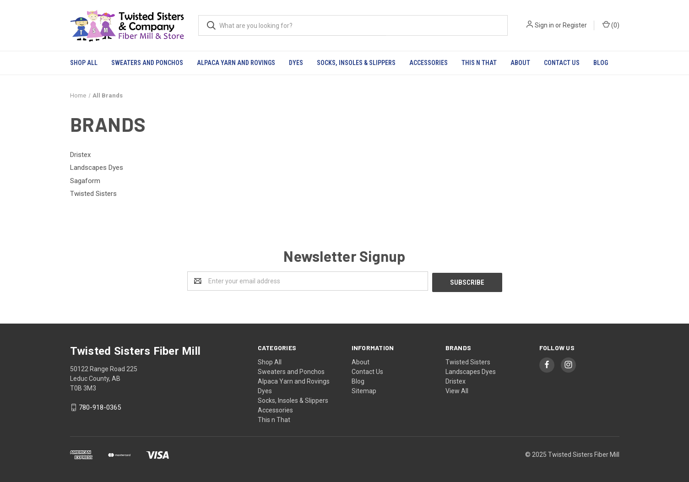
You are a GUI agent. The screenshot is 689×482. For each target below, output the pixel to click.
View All (456, 389)
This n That (479, 62)
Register (575, 25)
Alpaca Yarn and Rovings (236, 62)
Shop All (84, 62)
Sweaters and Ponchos (147, 62)
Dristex (455, 380)
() (610, 25)
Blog (600, 62)
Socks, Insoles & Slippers (356, 62)
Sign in (544, 25)
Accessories (428, 62)
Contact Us (562, 62)
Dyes (296, 62)
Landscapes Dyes (470, 370)
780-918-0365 (100, 406)
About (520, 62)
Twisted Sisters (467, 360)
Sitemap (364, 389)
